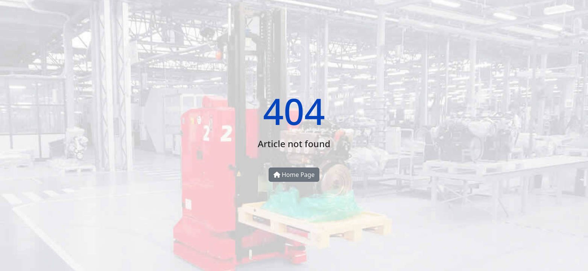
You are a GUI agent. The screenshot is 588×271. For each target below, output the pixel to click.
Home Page (294, 175)
